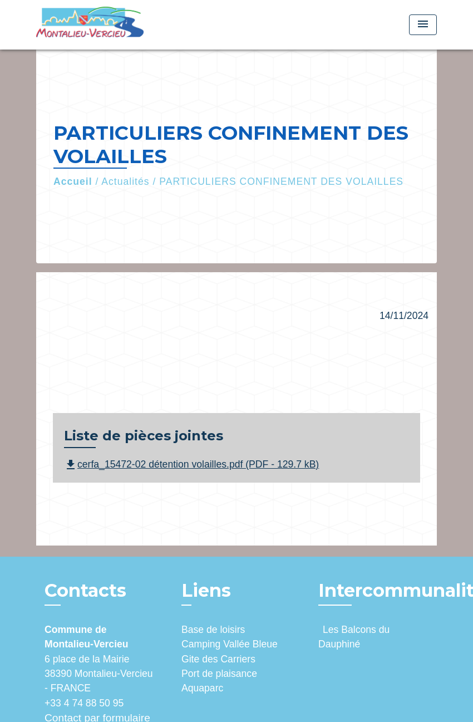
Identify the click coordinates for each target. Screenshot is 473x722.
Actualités (125, 181)
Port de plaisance (219, 673)
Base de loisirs (213, 629)
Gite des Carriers (218, 659)
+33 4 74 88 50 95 (84, 703)
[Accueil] (105, 25)
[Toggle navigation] (423, 24)
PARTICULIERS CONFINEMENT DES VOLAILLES (281, 181)
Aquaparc (202, 688)
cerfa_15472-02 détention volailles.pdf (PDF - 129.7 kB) (191, 464)
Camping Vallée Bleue (229, 644)
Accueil (72, 181)
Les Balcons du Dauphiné (354, 637)
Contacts (85, 590)
